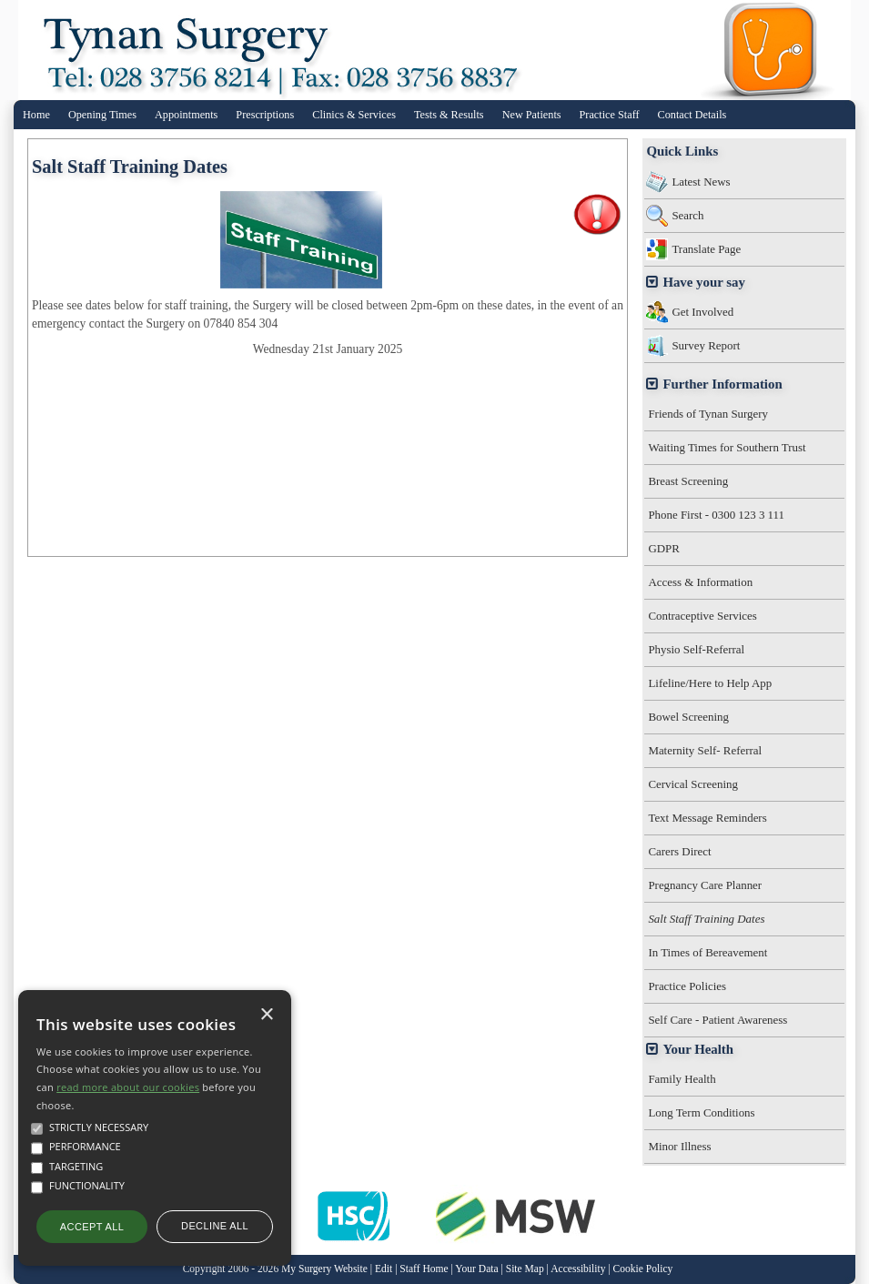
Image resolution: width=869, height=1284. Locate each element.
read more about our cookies (127, 1087)
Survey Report (706, 345)
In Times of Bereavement (707, 952)
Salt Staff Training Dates (706, 918)
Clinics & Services (354, 114)
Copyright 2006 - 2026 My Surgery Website (275, 1269)
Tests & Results (449, 114)
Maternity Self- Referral (705, 750)
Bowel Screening (688, 716)
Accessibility (578, 1269)
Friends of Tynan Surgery (708, 413)
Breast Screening (688, 481)
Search (687, 215)
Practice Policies (687, 986)
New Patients (531, 114)
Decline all (214, 1225)
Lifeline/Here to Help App (710, 683)
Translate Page (706, 249)
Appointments (186, 114)
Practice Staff (610, 114)
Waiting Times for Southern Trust (726, 447)
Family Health (681, 1079)
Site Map (525, 1269)
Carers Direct (679, 851)
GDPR (663, 548)
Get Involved (702, 311)
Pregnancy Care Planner (705, 885)
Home (36, 114)
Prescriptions (265, 114)
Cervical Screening (693, 784)
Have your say (703, 282)
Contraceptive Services (702, 615)
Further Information (722, 384)
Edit (383, 1269)
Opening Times (102, 114)
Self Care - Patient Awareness (717, 1019)
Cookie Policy (643, 1269)
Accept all (92, 1226)
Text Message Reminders (707, 817)
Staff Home (423, 1269)
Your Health (697, 1049)
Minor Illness (679, 1146)
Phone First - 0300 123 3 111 (716, 514)
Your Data (476, 1269)
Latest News (701, 181)
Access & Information (700, 582)
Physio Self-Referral (696, 649)
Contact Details (692, 114)
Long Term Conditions (701, 1112)
